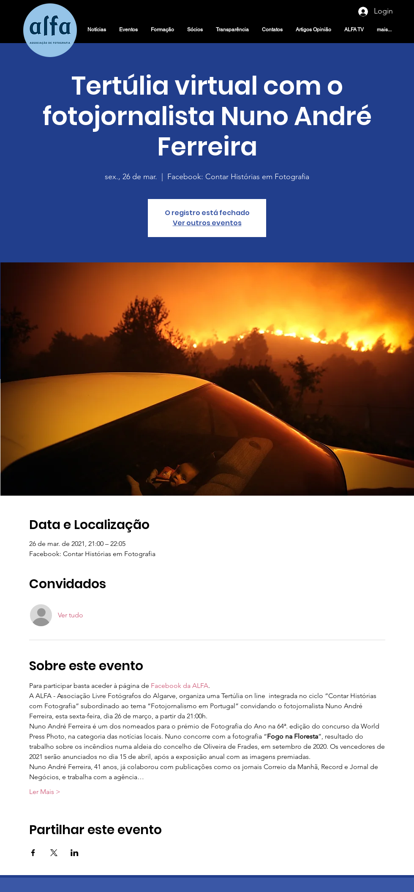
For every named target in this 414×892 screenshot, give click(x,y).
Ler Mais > (44, 792)
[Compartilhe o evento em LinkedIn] (75, 852)
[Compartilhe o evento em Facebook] (33, 852)
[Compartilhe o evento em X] (54, 852)
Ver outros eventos (207, 223)
